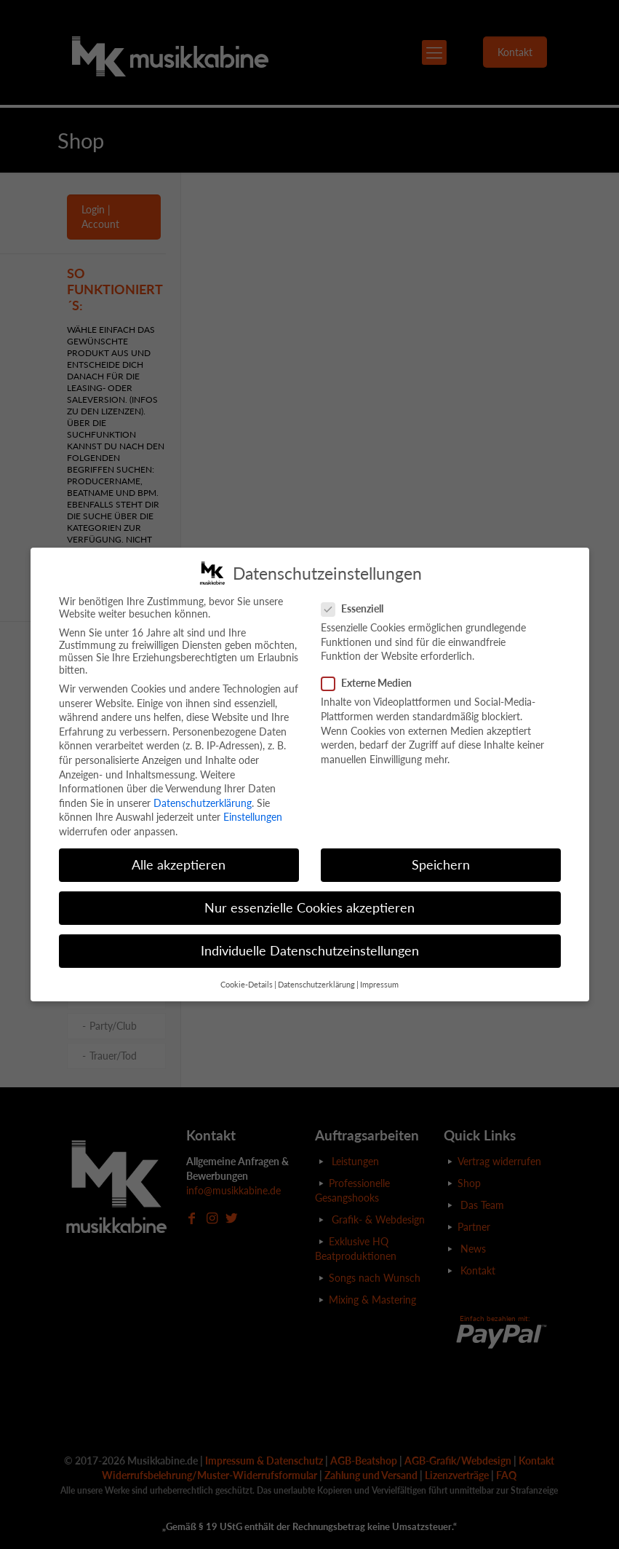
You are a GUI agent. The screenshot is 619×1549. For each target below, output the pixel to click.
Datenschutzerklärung (202, 803)
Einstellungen (252, 817)
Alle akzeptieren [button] (178, 864)
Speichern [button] (441, 864)
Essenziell (358, 608)
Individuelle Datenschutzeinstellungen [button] (310, 950)
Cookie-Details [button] (246, 984)
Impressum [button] (379, 984)
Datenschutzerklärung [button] (316, 984)
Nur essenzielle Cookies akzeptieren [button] (309, 907)
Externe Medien (372, 683)
